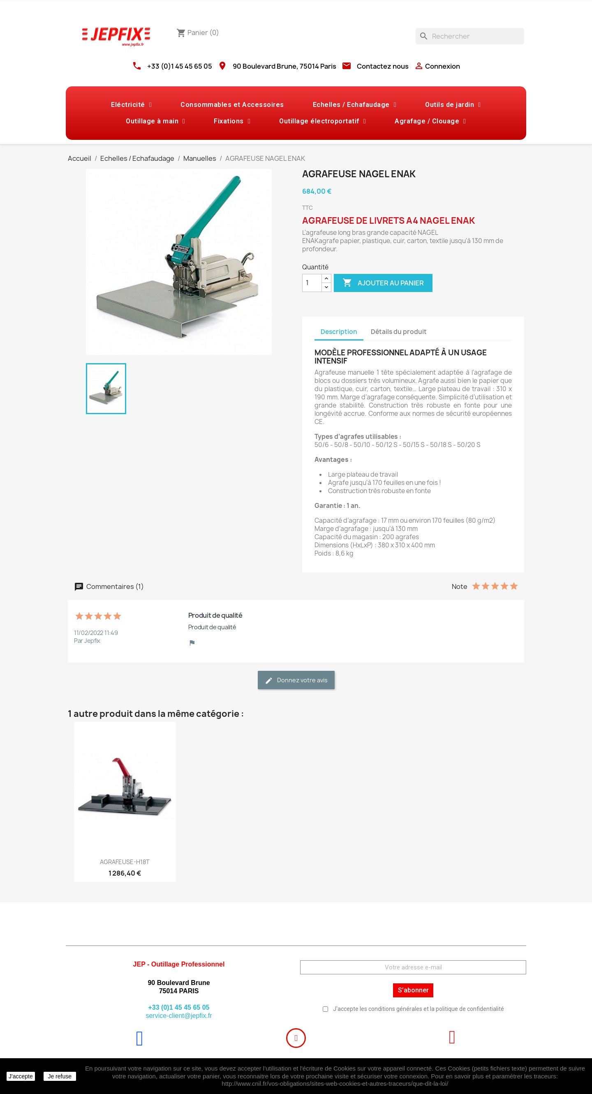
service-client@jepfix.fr (179, 1015)
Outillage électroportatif (322, 121)
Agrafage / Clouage (430, 121)
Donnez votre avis (296, 680)
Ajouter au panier (383, 283)
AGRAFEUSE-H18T (125, 862)
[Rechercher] (470, 36)
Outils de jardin (453, 104)
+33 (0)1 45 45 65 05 (179, 66)
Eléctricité (131, 104)
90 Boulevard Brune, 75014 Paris (284, 66)
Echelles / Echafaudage (354, 104)
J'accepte (21, 1076)
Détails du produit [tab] (399, 331)
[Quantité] (312, 283)
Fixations (232, 121)
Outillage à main (155, 121)
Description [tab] (339, 331)
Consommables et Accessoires (232, 105)
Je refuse (60, 1076)
